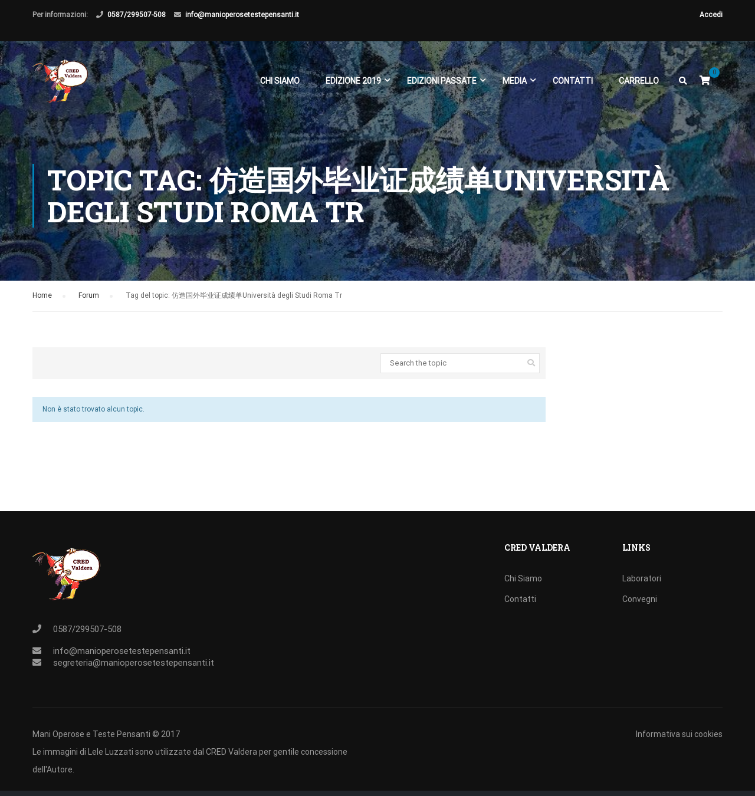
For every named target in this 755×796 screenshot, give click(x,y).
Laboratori (641, 578)
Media (515, 81)
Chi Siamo (280, 81)
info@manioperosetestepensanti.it (242, 15)
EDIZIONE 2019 (353, 81)
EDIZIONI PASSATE (442, 81)
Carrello (639, 81)
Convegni (639, 599)
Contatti (573, 81)
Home (42, 305)
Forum (88, 305)
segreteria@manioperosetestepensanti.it (133, 662)
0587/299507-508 (136, 15)
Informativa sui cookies (679, 734)
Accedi (711, 15)
